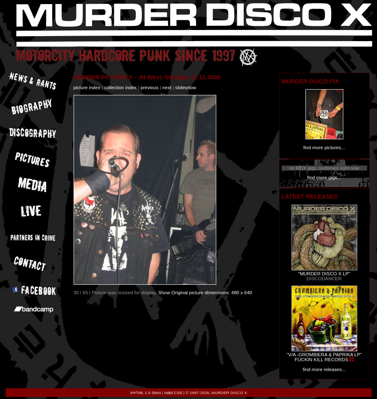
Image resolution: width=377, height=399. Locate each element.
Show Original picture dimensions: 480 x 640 (205, 292)
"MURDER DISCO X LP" (324, 273)
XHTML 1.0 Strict (145, 392)
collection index (120, 87)
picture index (87, 87)
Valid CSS (173, 392)
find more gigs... (324, 177)
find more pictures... (324, 147)
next (166, 87)
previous (150, 87)
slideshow (185, 87)
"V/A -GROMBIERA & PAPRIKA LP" (324, 354)
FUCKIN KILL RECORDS (321, 359)
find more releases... (324, 369)
